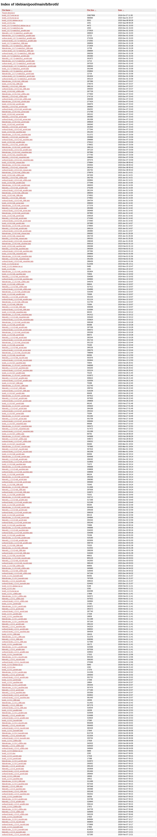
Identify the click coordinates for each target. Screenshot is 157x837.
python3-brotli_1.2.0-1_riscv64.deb (15, 662)
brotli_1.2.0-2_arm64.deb (12, 670)
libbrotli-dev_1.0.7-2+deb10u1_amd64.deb (18, 36)
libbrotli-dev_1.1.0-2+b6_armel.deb (15, 342)
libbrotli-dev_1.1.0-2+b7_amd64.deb (16, 375)
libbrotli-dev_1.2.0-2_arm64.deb (14, 672)
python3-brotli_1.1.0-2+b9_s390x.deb (16, 573)
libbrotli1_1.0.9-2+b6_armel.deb (14, 208)
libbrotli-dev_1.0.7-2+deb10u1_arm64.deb (18, 61)
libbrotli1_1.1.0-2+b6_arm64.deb (14, 327)
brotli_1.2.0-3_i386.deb (11, 776)
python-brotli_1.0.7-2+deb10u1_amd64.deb (19, 38)
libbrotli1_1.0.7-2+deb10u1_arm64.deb (17, 58)
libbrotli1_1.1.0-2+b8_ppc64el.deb (15, 469)
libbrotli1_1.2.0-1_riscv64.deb (13, 659)
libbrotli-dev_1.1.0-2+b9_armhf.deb (15, 517)
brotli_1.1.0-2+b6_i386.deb (12, 304)
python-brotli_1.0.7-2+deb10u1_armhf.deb (18, 76)
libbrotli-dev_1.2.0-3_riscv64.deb (14, 819)
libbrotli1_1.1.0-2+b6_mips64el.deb (15, 317)
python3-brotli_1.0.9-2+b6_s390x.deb (16, 180)
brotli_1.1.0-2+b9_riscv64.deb (13, 556)
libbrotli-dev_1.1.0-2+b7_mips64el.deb (17, 426)
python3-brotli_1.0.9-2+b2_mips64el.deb (17, 160)
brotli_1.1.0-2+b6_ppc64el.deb (14, 274)
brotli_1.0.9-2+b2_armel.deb (13, 114)
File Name (6, 10)
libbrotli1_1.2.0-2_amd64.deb (13, 715)
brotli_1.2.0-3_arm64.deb (12, 756)
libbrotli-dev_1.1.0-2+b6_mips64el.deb (17, 315)
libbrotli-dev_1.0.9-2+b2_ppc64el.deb (16, 135)
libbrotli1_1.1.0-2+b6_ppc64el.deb (15, 277)
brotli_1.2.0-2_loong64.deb (12, 731)
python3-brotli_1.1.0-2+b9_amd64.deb (17, 543)
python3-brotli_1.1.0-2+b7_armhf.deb (16, 411)
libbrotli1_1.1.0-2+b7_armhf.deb (14, 408)
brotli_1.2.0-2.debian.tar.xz (12, 665)
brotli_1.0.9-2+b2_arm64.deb (13, 104)
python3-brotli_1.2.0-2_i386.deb (14, 708)
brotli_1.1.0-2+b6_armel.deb (13, 345)
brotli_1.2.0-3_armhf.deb (11, 758)
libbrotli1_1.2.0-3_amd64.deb (13, 802)
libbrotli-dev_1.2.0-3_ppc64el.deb (15, 784)
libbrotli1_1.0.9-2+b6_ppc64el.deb (15, 249)
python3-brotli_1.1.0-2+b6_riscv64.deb (17, 360)
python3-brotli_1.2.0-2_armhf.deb (15, 695)
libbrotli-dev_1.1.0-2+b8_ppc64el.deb (16, 467)
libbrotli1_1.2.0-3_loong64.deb (14, 832)
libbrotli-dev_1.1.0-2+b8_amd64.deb (16, 497)
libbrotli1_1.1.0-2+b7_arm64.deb (14, 398)
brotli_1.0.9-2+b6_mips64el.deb (14, 254)
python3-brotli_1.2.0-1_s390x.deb (15, 601)
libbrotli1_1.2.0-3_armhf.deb (13, 769)
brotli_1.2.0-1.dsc (8, 588)
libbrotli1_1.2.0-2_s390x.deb (13, 746)
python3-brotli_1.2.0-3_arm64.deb (15, 771)
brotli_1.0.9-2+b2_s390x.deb (13, 91)
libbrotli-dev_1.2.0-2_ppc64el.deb (15, 687)
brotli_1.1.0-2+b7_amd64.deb (13, 373)
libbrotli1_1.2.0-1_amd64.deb (13, 649)
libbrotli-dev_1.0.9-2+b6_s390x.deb (15, 172)
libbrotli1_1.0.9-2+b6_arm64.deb (14, 228)
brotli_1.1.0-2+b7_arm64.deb (13, 393)
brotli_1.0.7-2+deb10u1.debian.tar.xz (16, 25)
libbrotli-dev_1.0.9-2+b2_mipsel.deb (16, 165)
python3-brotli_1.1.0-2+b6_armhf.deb (16, 340)
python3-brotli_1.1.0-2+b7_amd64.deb (17, 381)
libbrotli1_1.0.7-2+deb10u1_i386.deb (16, 46)
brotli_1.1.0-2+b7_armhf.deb (13, 403)
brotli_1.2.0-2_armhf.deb (11, 680)
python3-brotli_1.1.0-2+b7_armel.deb (16, 421)
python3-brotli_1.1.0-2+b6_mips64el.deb (17, 320)
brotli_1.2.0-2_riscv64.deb (12, 720)
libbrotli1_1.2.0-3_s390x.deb (13, 812)
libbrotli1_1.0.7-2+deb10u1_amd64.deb (17, 33)
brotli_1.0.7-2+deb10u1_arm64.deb (15, 56)
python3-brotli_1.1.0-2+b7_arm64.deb (16, 401)
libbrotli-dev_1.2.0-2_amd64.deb (14, 713)
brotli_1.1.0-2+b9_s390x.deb (13, 566)
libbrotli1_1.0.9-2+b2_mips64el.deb (15, 157)
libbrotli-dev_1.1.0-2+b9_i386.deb (15, 548)
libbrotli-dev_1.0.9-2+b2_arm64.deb (16, 101)
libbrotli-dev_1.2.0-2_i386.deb (13, 703)
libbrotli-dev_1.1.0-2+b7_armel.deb (15, 416)
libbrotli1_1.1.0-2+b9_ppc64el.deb (15, 530)
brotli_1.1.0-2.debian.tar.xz (12, 266)
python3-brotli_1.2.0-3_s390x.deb (15, 814)
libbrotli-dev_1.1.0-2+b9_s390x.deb (15, 568)
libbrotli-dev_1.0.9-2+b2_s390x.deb (15, 94)
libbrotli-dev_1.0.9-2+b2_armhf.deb (15, 122)
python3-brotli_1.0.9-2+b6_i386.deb (16, 200)
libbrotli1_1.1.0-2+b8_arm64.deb (14, 459)
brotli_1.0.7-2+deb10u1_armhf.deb (15, 69)
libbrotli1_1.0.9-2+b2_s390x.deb (14, 96)
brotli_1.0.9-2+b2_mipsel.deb (13, 162)
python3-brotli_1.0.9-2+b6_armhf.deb (16, 221)
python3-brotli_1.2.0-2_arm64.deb (15, 677)
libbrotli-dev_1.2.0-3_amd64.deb (14, 799)
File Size (90, 10)
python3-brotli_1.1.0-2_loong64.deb (16, 583)
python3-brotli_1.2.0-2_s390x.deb (15, 748)
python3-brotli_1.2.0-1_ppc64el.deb (16, 632)
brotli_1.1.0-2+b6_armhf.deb (13, 335)
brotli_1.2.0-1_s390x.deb (11, 594)
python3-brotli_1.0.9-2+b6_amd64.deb (17, 190)
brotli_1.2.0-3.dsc (8, 753)
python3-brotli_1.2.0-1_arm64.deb (15, 629)
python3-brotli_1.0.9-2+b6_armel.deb (16, 211)
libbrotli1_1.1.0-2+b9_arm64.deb (14, 510)
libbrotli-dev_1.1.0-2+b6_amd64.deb (16, 292)
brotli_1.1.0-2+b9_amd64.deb (13, 535)
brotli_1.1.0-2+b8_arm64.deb (13, 454)
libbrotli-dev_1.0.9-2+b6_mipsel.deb (16, 233)
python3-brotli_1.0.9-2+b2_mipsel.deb (16, 170)
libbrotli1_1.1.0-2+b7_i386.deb (14, 388)
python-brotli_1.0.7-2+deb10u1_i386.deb (18, 51)
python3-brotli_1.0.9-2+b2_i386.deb (16, 89)
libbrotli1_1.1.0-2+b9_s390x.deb (14, 571)
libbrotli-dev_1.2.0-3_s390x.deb (14, 809)
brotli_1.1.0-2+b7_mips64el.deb (14, 424)
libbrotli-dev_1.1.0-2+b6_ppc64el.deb (16, 271)
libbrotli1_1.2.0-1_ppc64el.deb (13, 627)
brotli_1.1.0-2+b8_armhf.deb (13, 474)
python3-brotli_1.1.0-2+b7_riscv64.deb (17, 452)
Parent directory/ (8, 13)
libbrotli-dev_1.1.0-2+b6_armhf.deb (15, 332)
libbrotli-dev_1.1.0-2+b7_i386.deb (15, 386)
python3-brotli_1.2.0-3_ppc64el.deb (16, 794)
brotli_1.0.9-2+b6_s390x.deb (13, 175)
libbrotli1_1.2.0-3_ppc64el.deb (13, 789)
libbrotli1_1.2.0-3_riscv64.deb (13, 822)
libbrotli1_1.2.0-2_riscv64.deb (13, 725)
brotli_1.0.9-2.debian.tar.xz (12, 20)
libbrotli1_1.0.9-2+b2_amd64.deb (15, 145)
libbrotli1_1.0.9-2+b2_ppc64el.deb (15, 137)
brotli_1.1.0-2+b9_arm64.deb (13, 505)
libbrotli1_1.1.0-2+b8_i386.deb (14, 490)
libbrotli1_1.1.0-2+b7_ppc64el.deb (15, 368)
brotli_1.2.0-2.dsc (8, 667)
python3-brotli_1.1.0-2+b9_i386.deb (16, 553)
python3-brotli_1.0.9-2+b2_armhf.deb (16, 129)
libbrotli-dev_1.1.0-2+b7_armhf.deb (15, 406)
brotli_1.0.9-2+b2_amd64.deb (13, 142)
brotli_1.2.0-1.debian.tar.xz (12, 586)
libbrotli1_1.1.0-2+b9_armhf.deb (14, 520)
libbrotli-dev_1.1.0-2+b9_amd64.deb (16, 538)
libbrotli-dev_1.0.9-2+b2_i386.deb (15, 81)
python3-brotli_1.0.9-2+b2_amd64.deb (17, 150)
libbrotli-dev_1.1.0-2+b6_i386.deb (15, 302)
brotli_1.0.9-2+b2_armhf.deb (13, 124)
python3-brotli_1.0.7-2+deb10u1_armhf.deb (19, 79)
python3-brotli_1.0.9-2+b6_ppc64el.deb (17, 251)
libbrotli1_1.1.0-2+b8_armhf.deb (14, 479)
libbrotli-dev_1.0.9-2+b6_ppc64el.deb (16, 244)
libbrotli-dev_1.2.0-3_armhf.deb (14, 763)
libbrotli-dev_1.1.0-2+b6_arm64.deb (16, 322)
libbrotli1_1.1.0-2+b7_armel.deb (14, 419)
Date (120, 10)
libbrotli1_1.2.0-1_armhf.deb (13, 609)
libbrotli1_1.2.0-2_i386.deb (12, 705)
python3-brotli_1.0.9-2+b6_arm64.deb (16, 231)
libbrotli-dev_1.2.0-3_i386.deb (13, 781)
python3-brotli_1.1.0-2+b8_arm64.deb (16, 462)
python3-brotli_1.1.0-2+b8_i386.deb (16, 492)
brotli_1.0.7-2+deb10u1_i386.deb (15, 43)
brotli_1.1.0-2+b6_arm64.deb (13, 325)
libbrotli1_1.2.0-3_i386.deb (12, 786)
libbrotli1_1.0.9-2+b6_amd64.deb (15, 188)
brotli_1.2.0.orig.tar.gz (10, 591)
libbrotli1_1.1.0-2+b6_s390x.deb (14, 287)
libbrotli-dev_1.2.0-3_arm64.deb (14, 761)
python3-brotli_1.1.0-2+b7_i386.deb (16, 391)
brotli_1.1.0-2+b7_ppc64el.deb (14, 363)
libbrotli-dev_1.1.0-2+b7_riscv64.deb (16, 446)
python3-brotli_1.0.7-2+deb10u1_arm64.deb (19, 66)
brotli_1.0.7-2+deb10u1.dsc (12, 28)
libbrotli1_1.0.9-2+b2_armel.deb (14, 117)
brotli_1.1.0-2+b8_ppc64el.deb (14, 464)
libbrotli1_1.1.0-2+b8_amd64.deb (15, 500)
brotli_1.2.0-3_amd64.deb (12, 797)
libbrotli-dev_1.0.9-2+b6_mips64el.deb (17, 256)
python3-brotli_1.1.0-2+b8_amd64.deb (17, 502)
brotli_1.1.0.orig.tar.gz (10, 264)
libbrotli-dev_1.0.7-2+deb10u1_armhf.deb (18, 74)
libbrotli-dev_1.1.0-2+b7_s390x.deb (15, 436)
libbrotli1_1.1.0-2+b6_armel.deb (14, 347)
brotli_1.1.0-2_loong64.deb (12, 576)
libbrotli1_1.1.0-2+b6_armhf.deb (14, 337)
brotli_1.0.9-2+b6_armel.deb (13, 203)
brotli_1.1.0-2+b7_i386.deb (12, 383)
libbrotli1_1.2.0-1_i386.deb (12, 639)
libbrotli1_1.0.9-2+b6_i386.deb (14, 198)
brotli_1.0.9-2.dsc (8, 23)
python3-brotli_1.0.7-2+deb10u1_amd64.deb (19, 41)
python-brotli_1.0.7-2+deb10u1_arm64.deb (18, 63)
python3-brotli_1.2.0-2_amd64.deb (15, 718)
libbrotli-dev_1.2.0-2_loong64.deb (15, 733)
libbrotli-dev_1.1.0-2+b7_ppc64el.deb (16, 365)
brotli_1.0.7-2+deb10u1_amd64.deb (16, 31)
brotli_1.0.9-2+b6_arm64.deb (13, 223)
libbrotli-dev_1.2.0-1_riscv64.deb (14, 657)
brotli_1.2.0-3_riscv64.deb (12, 817)
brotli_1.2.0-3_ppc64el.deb (12, 779)
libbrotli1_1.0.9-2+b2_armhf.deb (14, 127)
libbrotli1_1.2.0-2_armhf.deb (13, 690)
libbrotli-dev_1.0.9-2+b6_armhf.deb (15, 213)
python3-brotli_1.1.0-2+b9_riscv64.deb (17, 563)
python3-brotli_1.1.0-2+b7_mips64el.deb (17, 431)
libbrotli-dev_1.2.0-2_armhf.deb (14, 685)
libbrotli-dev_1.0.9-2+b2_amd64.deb (16, 147)
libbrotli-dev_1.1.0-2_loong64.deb (15, 578)
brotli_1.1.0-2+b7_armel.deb (13, 413)
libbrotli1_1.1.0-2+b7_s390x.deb (14, 439)
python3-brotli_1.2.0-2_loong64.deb (16, 738)
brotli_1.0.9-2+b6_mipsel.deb (13, 236)
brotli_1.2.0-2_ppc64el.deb (12, 682)
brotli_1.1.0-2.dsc (8, 269)
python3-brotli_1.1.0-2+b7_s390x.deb (16, 441)
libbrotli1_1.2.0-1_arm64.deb (13, 624)
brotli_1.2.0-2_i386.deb (11, 700)
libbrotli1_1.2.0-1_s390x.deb (13, 599)
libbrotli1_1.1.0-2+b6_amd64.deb (15, 297)
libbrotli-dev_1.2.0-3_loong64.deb (15, 829)
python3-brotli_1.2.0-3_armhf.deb (15, 774)
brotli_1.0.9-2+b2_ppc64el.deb (14, 132)
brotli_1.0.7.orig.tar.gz (10, 15)
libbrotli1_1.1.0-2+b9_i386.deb (14, 550)
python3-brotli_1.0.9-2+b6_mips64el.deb (17, 261)
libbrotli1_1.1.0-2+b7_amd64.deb (15, 378)
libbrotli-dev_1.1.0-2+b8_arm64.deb (16, 457)
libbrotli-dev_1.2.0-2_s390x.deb (14, 743)
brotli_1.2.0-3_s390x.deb (11, 807)
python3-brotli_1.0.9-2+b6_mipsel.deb (16, 241)
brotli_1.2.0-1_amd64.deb (12, 644)
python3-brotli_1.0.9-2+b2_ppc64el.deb (17, 140)
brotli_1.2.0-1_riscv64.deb (12, 654)
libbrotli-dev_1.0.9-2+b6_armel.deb (15, 206)
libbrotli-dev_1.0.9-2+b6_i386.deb (15, 193)
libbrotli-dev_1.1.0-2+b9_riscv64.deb (16, 558)
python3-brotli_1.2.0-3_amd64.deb (15, 804)
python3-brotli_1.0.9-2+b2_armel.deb (16, 119)
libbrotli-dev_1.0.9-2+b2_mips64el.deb (17, 152)
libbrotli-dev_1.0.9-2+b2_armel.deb (15, 112)
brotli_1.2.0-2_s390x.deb (11, 741)
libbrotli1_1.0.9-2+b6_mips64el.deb (15, 259)
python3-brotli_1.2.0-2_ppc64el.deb (16, 698)
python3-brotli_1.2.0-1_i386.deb (14, 642)
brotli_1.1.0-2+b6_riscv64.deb (13, 355)
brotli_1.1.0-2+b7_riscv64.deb (13, 444)
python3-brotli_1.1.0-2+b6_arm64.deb (16, 330)
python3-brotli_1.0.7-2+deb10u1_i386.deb (18, 53)
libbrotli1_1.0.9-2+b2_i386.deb (14, 86)
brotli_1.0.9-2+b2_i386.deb (12, 84)
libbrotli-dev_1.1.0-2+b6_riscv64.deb (16, 353)
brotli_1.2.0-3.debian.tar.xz (12, 751)
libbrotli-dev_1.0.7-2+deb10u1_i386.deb (17, 48)
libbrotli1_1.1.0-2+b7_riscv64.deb (15, 449)
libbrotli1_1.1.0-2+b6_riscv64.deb (15, 358)
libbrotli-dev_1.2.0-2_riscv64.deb (14, 723)
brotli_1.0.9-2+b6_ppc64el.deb (14, 246)
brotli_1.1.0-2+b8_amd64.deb (13, 495)
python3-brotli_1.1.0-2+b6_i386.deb (16, 310)
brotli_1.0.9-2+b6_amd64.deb (13, 183)
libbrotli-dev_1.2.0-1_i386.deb (13, 637)
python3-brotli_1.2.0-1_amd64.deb (15, 652)
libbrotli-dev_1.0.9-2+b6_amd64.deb (16, 185)
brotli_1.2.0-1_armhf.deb (11, 604)
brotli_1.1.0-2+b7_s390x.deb (13, 434)
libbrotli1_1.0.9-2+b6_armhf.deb (14, 218)
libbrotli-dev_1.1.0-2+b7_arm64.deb (16, 396)
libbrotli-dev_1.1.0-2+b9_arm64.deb (16, 507)
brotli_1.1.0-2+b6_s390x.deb (13, 284)
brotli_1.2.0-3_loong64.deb (12, 827)
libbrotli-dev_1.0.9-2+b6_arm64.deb (16, 226)
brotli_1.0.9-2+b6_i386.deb (12, 195)
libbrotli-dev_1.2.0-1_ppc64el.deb (15, 621)
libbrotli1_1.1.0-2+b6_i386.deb (14, 307)
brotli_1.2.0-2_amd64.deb (12, 710)
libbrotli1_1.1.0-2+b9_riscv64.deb (15, 561)
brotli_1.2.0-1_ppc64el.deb (12, 616)
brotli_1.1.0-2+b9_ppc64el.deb (14, 525)
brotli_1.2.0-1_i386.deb (11, 634)
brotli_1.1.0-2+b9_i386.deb (12, 545)
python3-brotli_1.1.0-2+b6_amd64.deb (17, 299)
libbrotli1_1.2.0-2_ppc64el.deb (13, 692)
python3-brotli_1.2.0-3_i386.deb (14, 791)
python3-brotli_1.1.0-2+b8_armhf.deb (16, 482)
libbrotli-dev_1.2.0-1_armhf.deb (14, 606)
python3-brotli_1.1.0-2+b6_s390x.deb (16, 289)
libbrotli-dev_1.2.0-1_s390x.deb (14, 596)
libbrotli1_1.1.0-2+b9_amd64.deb (15, 540)
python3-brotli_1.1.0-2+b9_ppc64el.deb (17, 533)
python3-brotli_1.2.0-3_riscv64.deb (15, 824)
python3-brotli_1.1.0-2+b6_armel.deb (16, 350)
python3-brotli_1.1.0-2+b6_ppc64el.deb (17, 279)
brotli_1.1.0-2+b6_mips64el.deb (14, 312)
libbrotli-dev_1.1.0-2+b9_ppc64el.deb (16, 528)
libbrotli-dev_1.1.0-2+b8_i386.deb (15, 487)
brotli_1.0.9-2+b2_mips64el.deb (14, 155)
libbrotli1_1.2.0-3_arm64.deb (13, 766)
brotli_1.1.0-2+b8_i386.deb (12, 485)
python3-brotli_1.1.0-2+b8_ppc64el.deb (17, 472)
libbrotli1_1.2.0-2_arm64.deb (13, 675)
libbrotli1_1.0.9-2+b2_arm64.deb (14, 107)
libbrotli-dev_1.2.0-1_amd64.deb (14, 647)
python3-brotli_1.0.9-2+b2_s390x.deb (16, 99)
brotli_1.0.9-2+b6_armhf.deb (13, 216)
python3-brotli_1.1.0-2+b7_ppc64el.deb (17, 370)
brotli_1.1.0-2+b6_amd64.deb (13, 294)
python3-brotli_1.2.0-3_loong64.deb (16, 834)
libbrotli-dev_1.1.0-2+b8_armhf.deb (15, 477)
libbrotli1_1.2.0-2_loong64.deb (14, 736)
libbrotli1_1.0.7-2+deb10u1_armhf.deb (17, 71)
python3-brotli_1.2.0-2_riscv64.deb (15, 728)
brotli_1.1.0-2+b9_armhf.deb (13, 515)
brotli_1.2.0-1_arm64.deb (12, 614)
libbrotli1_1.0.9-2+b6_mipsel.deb (14, 238)
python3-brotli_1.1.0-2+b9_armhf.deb (16, 523)
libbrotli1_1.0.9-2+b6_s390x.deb (14, 178)
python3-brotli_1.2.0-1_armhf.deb (15, 611)
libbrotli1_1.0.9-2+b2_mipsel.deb (14, 167)
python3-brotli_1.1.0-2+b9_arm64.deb (16, 512)
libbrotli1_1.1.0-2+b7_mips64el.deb (15, 429)
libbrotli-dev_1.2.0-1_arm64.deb (14, 619)
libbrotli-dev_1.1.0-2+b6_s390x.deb (15, 282)
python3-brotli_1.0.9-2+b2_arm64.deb (16, 109)
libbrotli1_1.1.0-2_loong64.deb (14, 581)
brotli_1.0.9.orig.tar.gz (10, 18)
